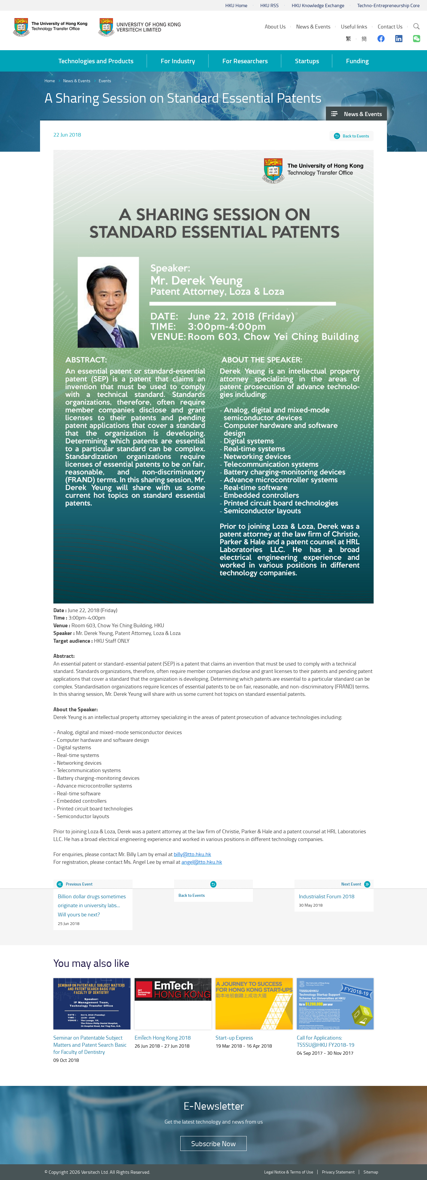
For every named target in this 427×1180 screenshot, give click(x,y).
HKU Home (236, 5)
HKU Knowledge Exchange (318, 5)
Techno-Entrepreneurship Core (388, 5)
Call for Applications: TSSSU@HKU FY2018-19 (325, 1041)
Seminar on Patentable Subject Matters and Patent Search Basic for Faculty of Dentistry (90, 1044)
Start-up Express (234, 1037)
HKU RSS (269, 5)
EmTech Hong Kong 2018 (163, 1037)
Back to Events (356, 136)
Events (105, 80)
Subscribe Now (213, 1143)
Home (49, 80)
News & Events (76, 80)
